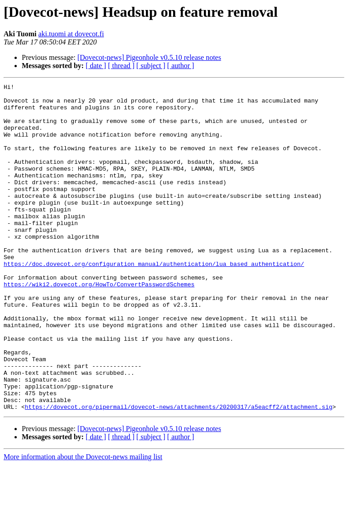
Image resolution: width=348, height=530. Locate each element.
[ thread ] (121, 65)
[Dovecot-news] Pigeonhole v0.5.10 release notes (149, 57)
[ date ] (96, 65)
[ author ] (180, 65)
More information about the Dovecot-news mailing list (83, 522)
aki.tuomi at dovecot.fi (71, 34)
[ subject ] (150, 65)
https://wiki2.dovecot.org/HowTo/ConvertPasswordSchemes (99, 325)
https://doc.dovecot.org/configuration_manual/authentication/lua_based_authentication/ (154, 300)
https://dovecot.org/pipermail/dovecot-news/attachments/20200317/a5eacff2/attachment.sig (179, 472)
